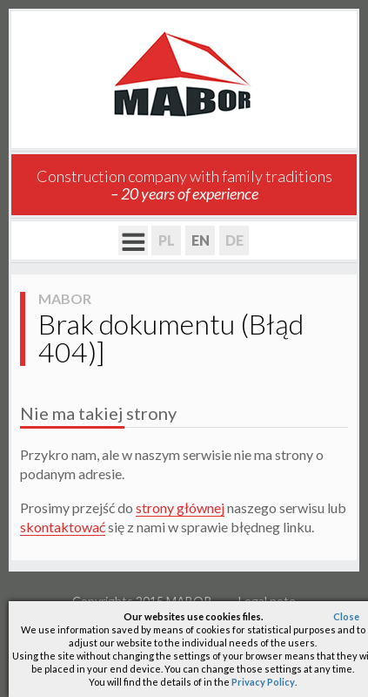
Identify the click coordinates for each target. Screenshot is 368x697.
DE (234, 240)
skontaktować (62, 526)
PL (166, 240)
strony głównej (180, 507)
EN (200, 240)
